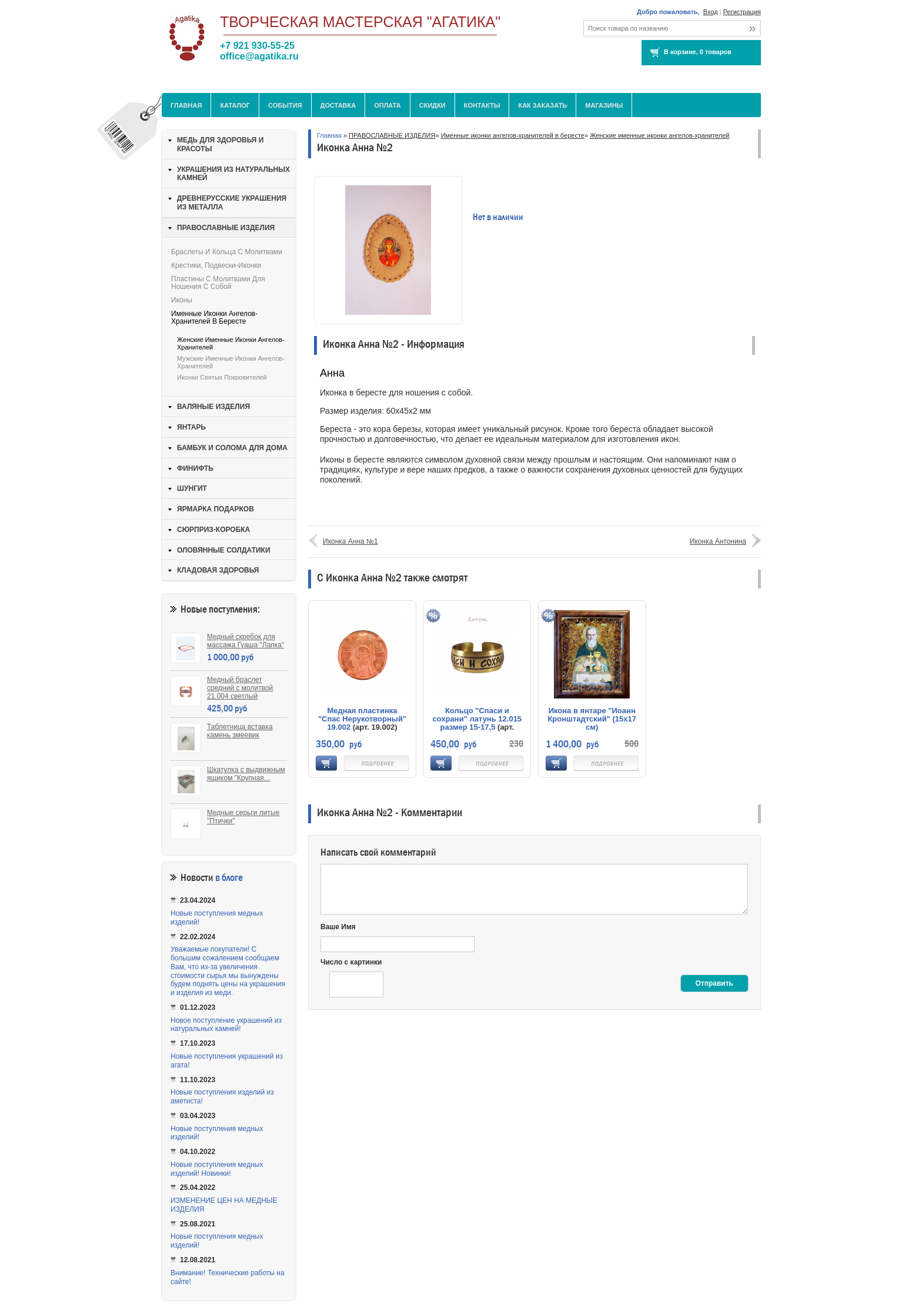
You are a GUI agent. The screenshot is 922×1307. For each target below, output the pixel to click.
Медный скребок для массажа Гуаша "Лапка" (245, 641)
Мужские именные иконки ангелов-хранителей (231, 362)
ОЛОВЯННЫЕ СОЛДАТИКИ (223, 550)
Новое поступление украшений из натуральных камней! (226, 1024)
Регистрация (742, 11)
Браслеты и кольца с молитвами (226, 252)
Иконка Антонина (718, 541)
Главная (186, 105)
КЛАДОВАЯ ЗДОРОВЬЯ (218, 570)
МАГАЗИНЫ (604, 105)
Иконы (181, 300)
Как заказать (542, 105)
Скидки (432, 105)
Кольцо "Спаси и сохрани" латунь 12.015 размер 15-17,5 (477, 718)
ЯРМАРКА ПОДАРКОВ (215, 509)
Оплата (387, 105)
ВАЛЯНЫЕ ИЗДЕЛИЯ (213, 407)
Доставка (338, 105)
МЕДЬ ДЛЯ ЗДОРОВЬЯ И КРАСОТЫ (220, 144)
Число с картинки (351, 962)
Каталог (235, 105)
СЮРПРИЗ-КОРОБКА (213, 530)
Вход (710, 11)
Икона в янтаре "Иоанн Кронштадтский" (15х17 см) (591, 718)
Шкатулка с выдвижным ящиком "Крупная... (246, 774)
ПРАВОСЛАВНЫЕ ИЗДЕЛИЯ (392, 135)
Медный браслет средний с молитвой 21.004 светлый (240, 688)
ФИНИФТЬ (195, 468)
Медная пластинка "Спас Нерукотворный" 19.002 (362, 718)
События (285, 105)
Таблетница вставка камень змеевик (240, 731)
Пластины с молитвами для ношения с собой (218, 283)
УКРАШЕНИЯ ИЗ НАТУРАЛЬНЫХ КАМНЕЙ (233, 173)
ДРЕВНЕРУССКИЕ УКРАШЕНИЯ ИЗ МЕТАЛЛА (231, 202)
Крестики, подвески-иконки (216, 265)
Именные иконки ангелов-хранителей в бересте (512, 135)
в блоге (229, 877)
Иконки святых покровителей (222, 377)
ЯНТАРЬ (191, 427)
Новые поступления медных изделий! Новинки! (217, 1169)
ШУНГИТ (192, 488)
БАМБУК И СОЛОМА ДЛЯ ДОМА (232, 448)
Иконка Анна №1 (350, 541)
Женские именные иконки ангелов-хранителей (659, 135)
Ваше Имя (338, 927)
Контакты (482, 105)
